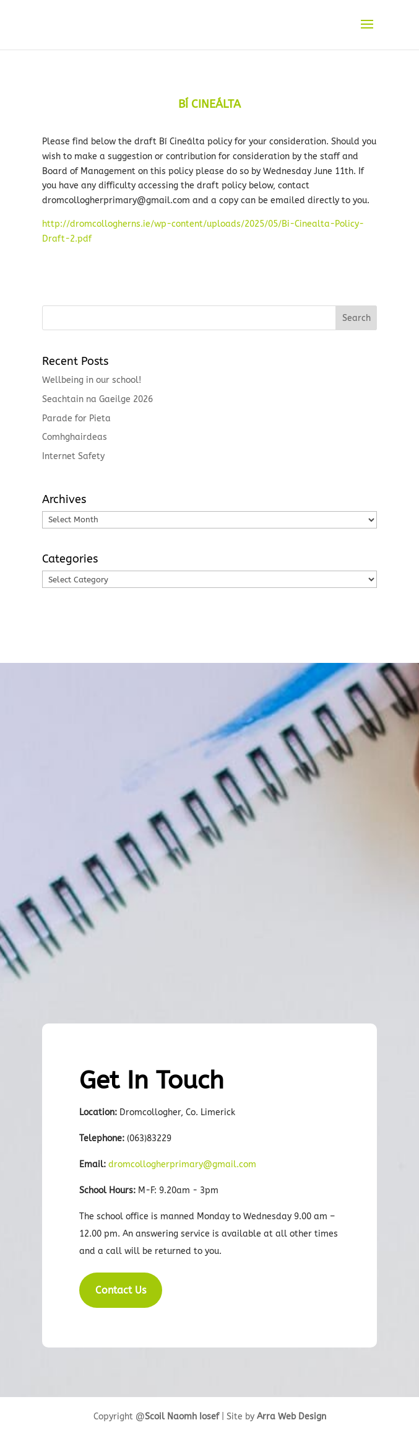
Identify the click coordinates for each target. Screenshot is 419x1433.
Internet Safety (73, 456)
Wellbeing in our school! (91, 380)
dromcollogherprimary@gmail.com (182, 1164)
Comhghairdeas (74, 437)
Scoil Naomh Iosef (182, 1416)
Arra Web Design (291, 1416)
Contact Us (120, 1290)
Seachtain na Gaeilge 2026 (97, 399)
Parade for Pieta (76, 418)
